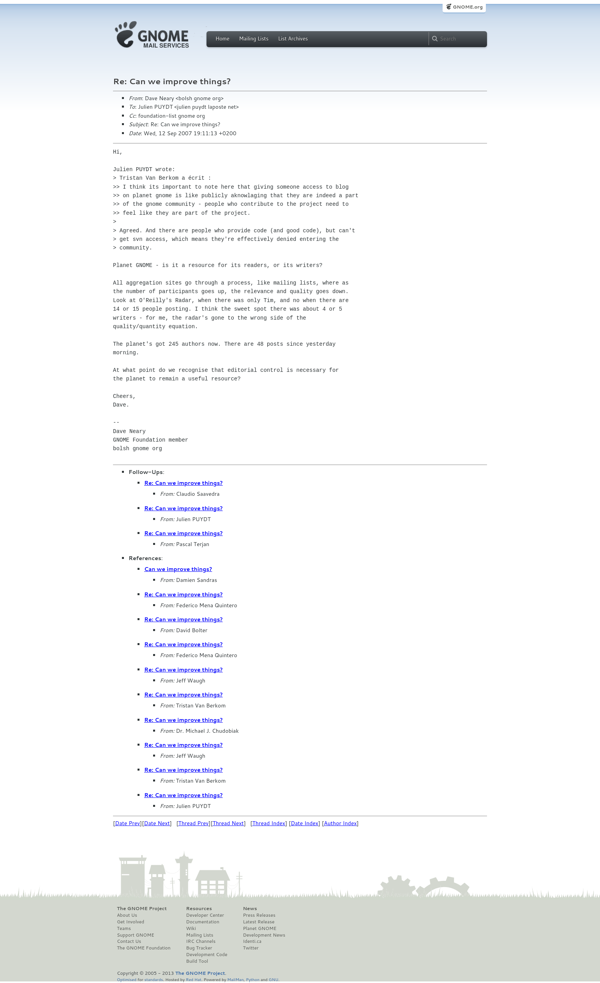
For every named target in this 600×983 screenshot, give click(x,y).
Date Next (156, 823)
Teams (124, 928)
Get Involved (130, 922)
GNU (274, 979)
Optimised (126, 979)
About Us (127, 915)
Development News (264, 935)
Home (222, 38)
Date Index (304, 823)
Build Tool (197, 961)
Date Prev (127, 823)
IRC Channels (201, 941)
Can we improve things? (178, 569)
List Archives (293, 38)
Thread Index (269, 823)
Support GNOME (135, 935)
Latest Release (258, 922)
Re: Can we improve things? (183, 483)
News (250, 908)
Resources (199, 908)
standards (153, 979)
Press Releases (259, 915)
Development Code (207, 954)
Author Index (340, 823)
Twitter (250, 948)
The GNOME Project (142, 908)
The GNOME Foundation (144, 948)
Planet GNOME (259, 928)
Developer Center (205, 915)
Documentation (202, 922)
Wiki (191, 928)
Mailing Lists (253, 38)
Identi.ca (252, 941)
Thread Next (228, 823)
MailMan (235, 979)
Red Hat (193, 979)
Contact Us (129, 941)
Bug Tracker (199, 948)
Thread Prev (193, 823)
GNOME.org (468, 7)
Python (252, 979)
